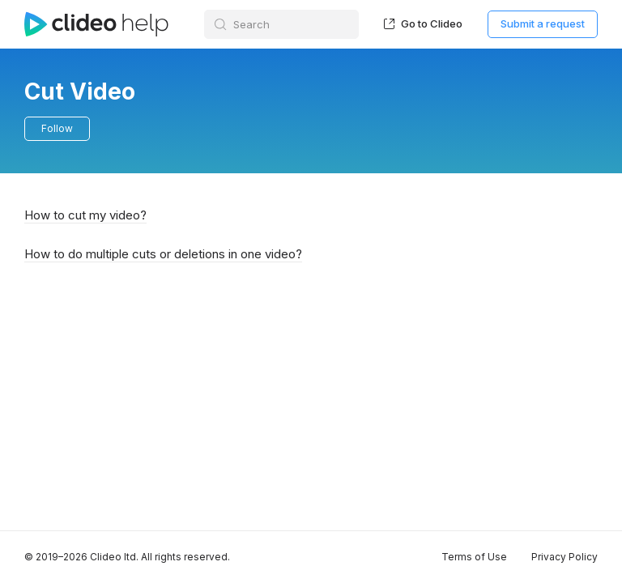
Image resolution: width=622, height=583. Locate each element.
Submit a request (543, 23)
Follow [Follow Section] (57, 128)
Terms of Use (474, 557)
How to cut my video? (85, 215)
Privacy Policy (564, 557)
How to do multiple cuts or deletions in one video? (163, 254)
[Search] (282, 24)
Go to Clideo (423, 23)
